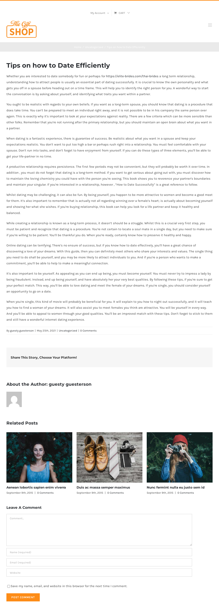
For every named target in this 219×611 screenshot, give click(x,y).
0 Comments (88, 330)
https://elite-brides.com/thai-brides (132, 76)
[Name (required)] (99, 552)
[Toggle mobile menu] (210, 25)
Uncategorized (68, 330)
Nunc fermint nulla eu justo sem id (175, 487)
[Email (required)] (99, 562)
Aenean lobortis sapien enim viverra (36, 487)
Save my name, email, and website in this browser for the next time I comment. (69, 586)
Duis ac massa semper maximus (103, 487)
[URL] (99, 573)
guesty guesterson (22, 330)
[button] (9, 463)
